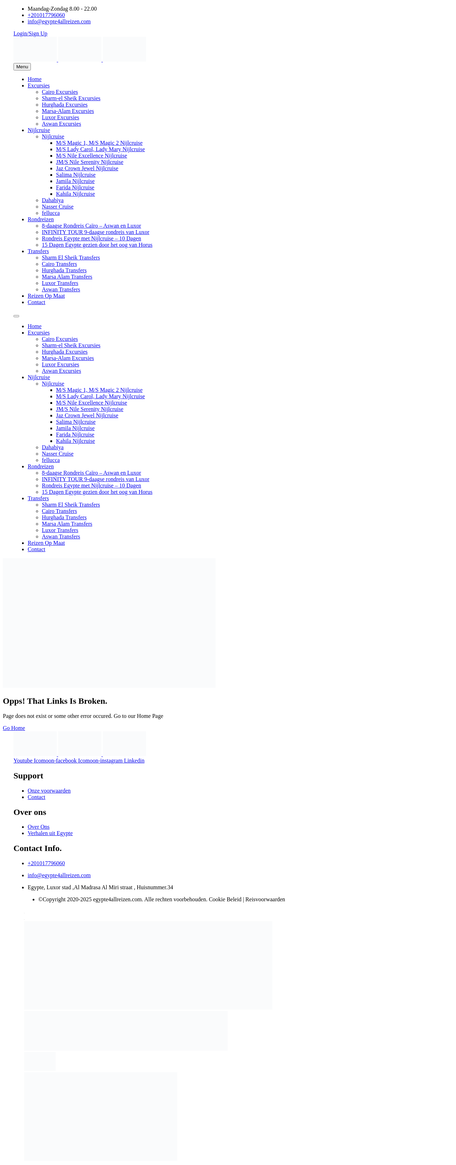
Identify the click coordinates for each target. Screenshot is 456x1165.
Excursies (39, 85)
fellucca (51, 213)
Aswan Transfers (61, 289)
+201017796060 (46, 863)
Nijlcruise (39, 130)
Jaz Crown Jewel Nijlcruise (87, 168)
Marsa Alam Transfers (67, 277)
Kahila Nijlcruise (75, 194)
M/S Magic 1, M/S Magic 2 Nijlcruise (99, 143)
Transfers (38, 251)
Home (34, 79)
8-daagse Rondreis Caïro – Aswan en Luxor (91, 226)
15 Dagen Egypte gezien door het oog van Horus (97, 245)
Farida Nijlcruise (75, 187)
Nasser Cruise (57, 207)
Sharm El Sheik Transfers (71, 258)
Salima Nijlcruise (76, 175)
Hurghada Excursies (65, 105)
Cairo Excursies (60, 92)
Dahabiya (52, 200)
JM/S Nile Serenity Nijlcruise (89, 162)
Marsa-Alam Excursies (68, 111)
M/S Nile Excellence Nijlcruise (91, 156)
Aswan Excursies (61, 124)
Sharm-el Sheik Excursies (71, 98)
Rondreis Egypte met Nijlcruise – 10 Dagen (91, 238)
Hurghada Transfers (64, 270)
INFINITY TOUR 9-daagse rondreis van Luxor (95, 232)
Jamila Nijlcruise (75, 181)
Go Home (14, 728)
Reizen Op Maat (46, 296)
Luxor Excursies (60, 117)
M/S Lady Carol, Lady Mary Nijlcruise (100, 149)
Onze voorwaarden (49, 791)
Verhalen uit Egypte (50, 833)
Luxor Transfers (60, 283)
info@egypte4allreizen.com (59, 875)
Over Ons (39, 827)
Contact (36, 302)
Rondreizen (41, 219)
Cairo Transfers (59, 264)
